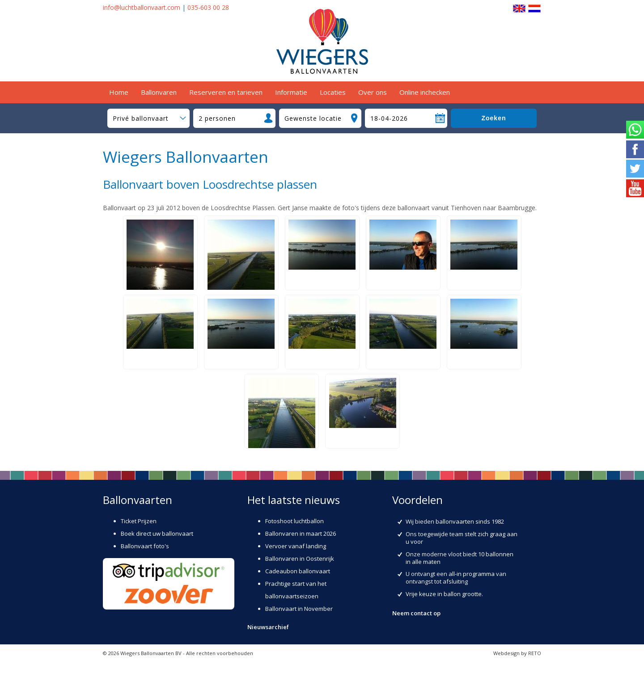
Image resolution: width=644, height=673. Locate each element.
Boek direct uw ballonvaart (157, 533)
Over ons (372, 92)
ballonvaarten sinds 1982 (470, 521)
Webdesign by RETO (517, 653)
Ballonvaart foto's (145, 546)
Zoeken (493, 118)
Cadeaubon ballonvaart (297, 571)
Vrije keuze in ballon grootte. (444, 594)
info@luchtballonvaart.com (141, 7)
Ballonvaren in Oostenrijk (299, 558)
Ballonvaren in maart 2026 (300, 533)
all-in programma (472, 574)
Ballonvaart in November (299, 609)
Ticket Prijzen (139, 521)
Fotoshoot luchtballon (294, 521)
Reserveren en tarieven (226, 92)
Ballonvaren (159, 92)
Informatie (291, 92)
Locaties (333, 92)
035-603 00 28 (208, 7)
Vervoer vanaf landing (295, 546)
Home (118, 92)
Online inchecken (424, 92)
